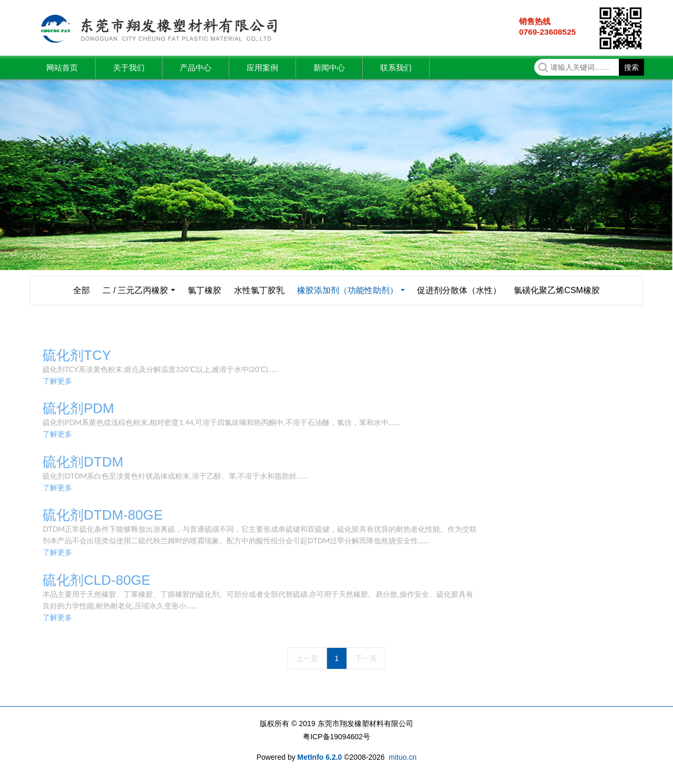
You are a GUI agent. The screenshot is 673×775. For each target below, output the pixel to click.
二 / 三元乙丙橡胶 (135, 290)
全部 (81, 290)
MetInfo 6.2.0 (320, 757)
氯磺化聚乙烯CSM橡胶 (557, 290)
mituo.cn (402, 757)
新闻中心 (329, 67)
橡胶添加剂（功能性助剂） (347, 290)
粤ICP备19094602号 (336, 736)
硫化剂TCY (77, 355)
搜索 (631, 67)
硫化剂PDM (78, 408)
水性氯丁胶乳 (259, 290)
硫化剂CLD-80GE (96, 580)
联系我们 (396, 67)
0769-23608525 (547, 31)
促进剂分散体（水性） (459, 290)
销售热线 (534, 21)
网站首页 (62, 67)
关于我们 (129, 67)
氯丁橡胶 (204, 290)
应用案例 (262, 67)
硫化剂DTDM (83, 462)
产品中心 (195, 67)
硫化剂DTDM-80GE (102, 515)
